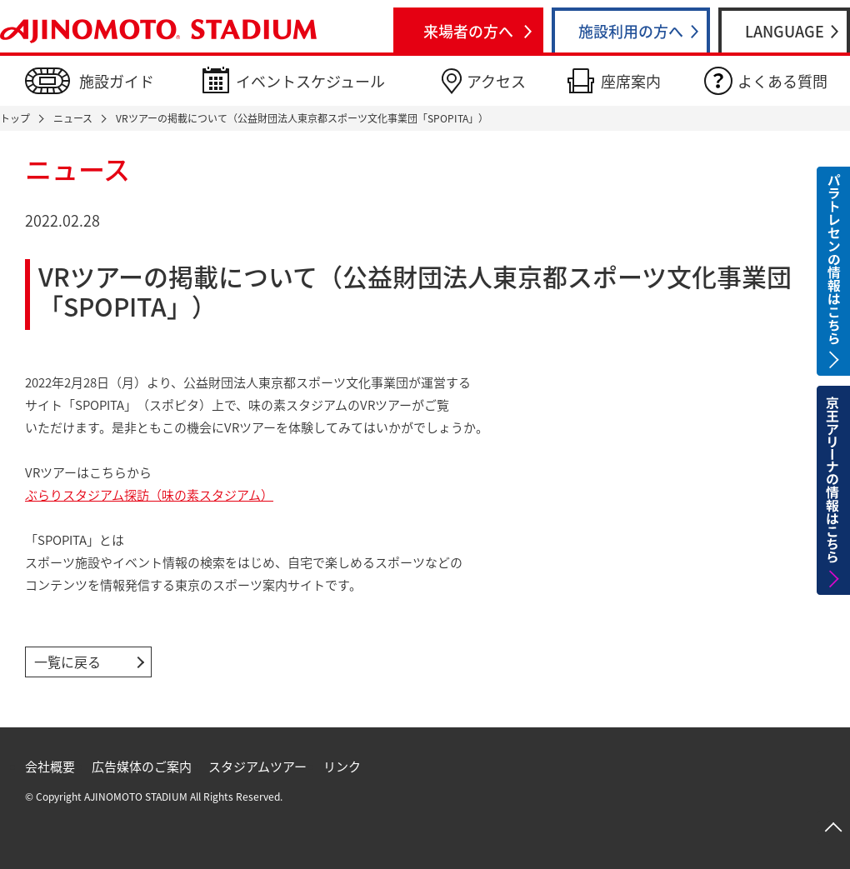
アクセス (496, 81)
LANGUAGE (784, 31)
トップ (15, 118)
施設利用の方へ (630, 31)
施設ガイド (116, 81)
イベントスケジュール (310, 81)
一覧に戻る (67, 662)
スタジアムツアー (257, 766)
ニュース (72, 118)
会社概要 (50, 766)
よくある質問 (783, 81)
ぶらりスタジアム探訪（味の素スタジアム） (149, 495)
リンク (342, 766)
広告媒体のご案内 (142, 766)
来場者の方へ (468, 31)
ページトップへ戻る (833, 827)
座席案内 (631, 81)
